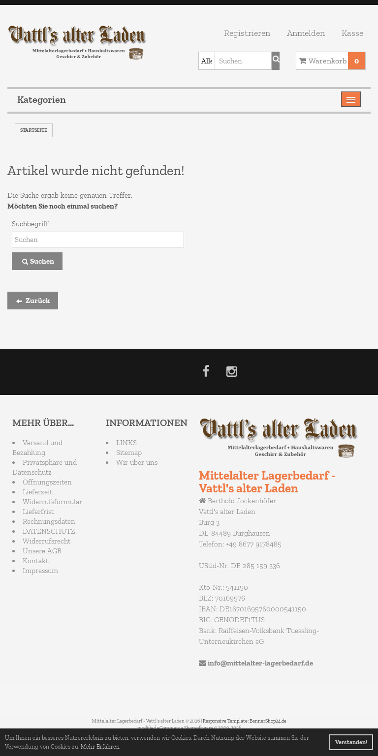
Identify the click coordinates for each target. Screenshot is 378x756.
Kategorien (41, 99)
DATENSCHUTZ (49, 531)
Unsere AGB (42, 550)
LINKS (126, 442)
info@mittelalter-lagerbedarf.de (260, 663)
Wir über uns (137, 462)
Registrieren (247, 33)
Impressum (40, 570)
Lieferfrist (38, 511)
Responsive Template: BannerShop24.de (244, 721)
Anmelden (306, 33)
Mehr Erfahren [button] (100, 746)
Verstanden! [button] (351, 742)
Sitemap (129, 452)
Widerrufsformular (52, 501)
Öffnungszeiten (47, 482)
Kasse (352, 33)
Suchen (37, 262)
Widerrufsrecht (46, 541)
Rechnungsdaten (49, 521)
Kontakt (35, 560)
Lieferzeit (37, 491)
